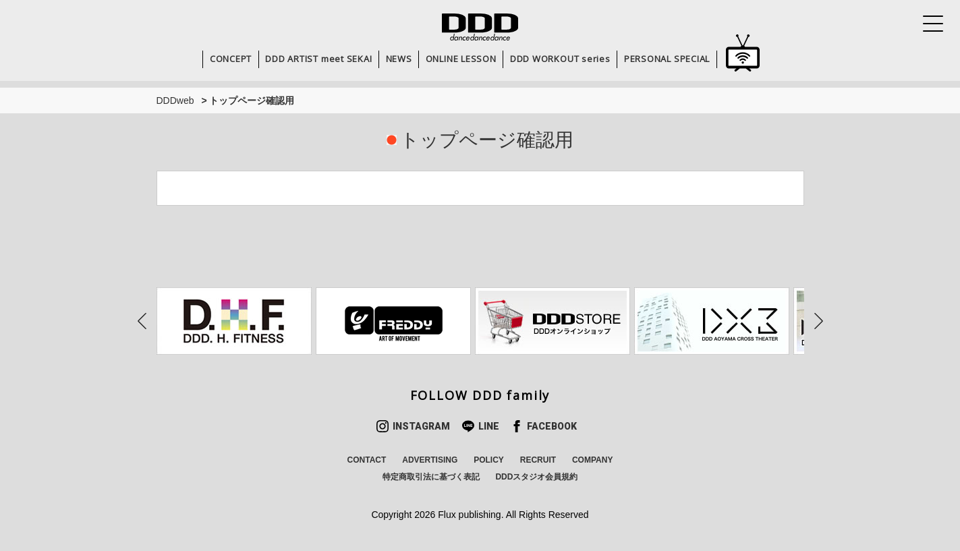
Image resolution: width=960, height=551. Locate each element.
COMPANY (592, 460)
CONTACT (367, 460)
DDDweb (175, 100)
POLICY (489, 460)
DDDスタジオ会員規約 (536, 477)
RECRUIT (538, 460)
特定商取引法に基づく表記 (431, 477)
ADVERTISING (429, 460)
